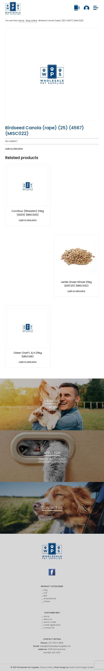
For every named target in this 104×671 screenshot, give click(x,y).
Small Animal (50, 598)
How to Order (50, 622)
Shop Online (31, 20)
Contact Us (49, 627)
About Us (48, 619)
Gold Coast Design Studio (81, 667)
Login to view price (14, 148)
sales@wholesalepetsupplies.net (55, 646)
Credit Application (52, 625)
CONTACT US (52, 507)
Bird (45, 595)
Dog (45, 590)
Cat (45, 592)
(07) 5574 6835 (55, 643)
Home (21, 20)
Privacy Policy (46, 667)
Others (47, 601)
